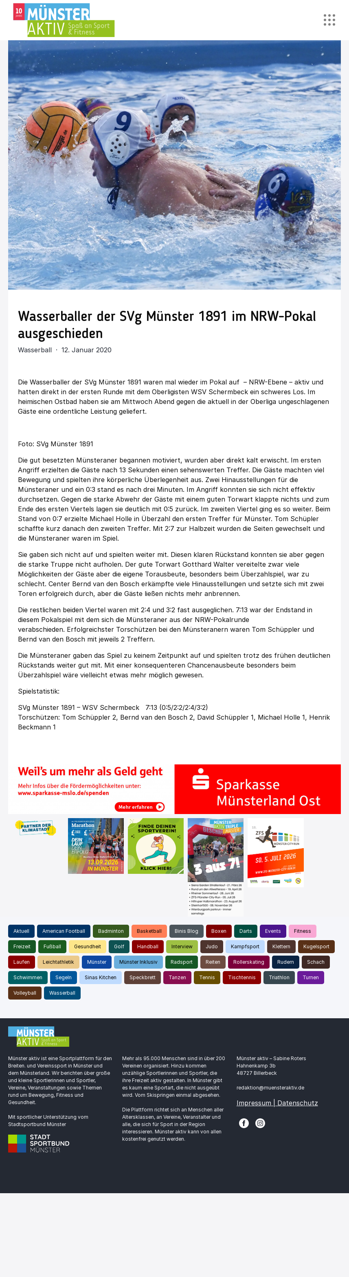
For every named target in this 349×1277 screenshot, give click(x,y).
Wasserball (62, 993)
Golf (119, 946)
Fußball (52, 946)
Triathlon (279, 977)
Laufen (21, 962)
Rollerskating (248, 962)
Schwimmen (27, 977)
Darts (245, 931)
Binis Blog (186, 931)
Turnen (311, 977)
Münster (96, 962)
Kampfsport (245, 946)
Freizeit (22, 946)
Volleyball (24, 993)
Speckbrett (143, 977)
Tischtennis (242, 977)
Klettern (281, 946)
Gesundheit (87, 946)
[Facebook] (244, 1122)
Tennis (207, 977)
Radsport (182, 962)
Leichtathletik (58, 962)
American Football (63, 931)
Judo (212, 946)
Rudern (285, 962)
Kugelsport (316, 946)
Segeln (63, 977)
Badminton (111, 931)
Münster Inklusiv (138, 962)
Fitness (302, 931)
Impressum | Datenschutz (277, 1103)
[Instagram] (260, 1122)
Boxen (218, 931)
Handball (147, 946)
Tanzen (177, 977)
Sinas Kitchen (100, 977)
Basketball (149, 931)
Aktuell (21, 931)
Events (273, 931)
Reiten (213, 962)
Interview (182, 946)
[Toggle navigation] (329, 20)
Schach (316, 962)
